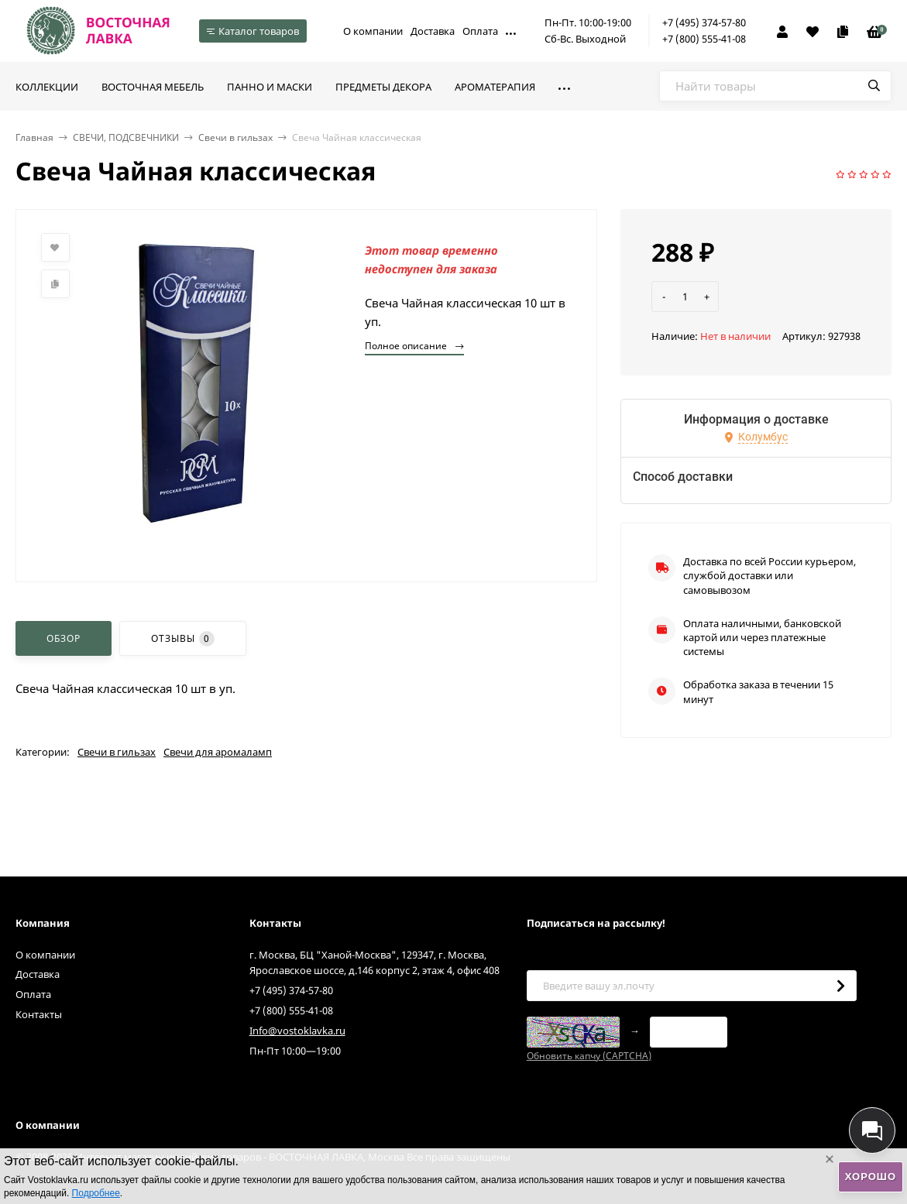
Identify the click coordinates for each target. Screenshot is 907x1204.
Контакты (38, 1014)
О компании (373, 31)
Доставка (433, 31)
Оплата (480, 31)
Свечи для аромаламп (217, 752)
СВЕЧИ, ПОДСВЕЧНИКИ (126, 137)
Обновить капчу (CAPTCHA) (589, 1055)
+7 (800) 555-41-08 (704, 39)
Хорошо (870, 1176)
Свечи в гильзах (235, 137)
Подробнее (96, 1193)
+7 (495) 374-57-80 (704, 22)
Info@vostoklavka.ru (297, 1031)
